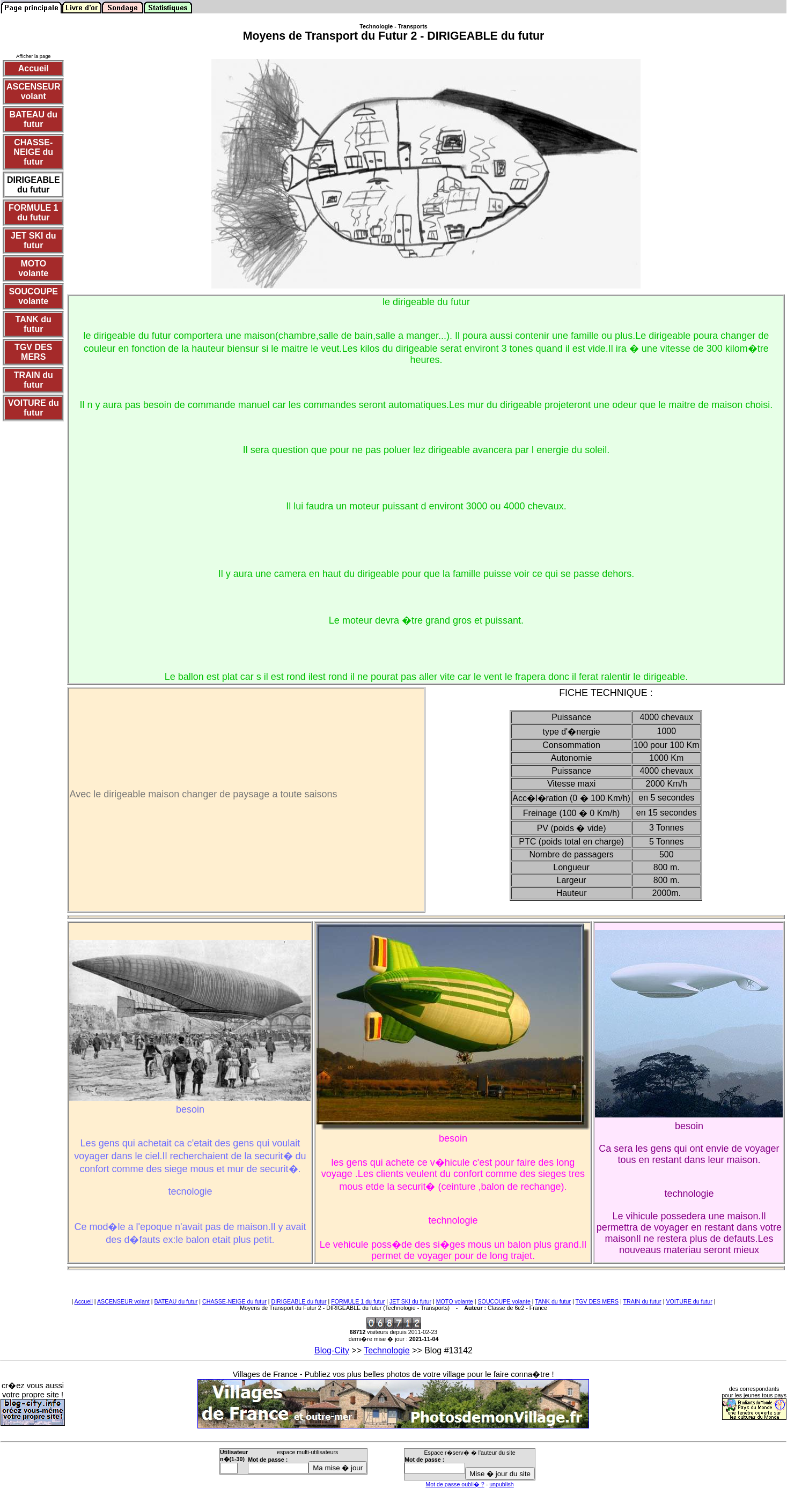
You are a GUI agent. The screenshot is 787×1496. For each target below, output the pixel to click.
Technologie (386, 1350)
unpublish (501, 1484)
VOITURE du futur (689, 1301)
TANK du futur (553, 1301)
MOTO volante (454, 1301)
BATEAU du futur (175, 1301)
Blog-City (331, 1350)
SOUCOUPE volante (504, 1301)
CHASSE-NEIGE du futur (234, 1301)
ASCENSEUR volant (123, 1301)
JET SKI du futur (410, 1301)
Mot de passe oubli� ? (454, 1484)
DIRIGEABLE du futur (298, 1301)
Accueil (84, 1301)
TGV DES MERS (597, 1301)
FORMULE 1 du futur (358, 1301)
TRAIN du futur (642, 1301)
